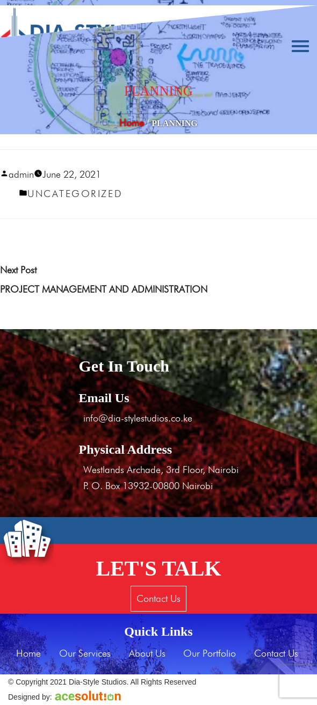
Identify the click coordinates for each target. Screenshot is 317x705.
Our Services (85, 653)
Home (131, 122)
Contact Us (158, 598)
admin (21, 174)
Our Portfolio (209, 653)
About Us (147, 653)
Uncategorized (75, 193)
